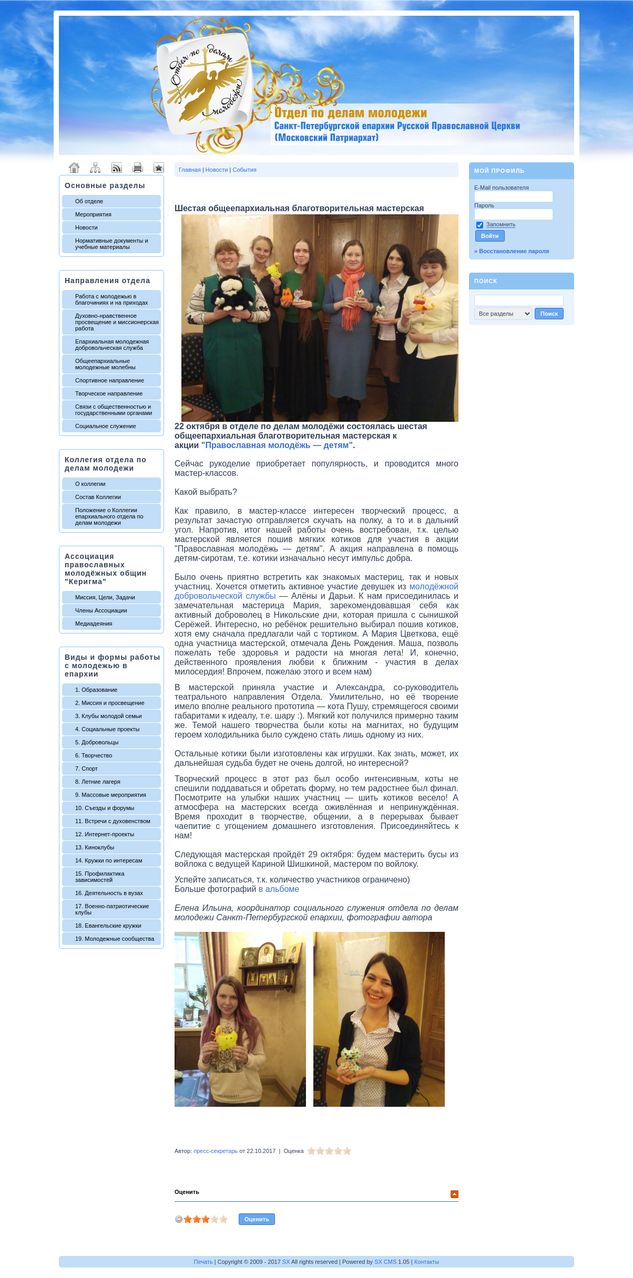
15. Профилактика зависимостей (100, 876)
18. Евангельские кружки (108, 925)
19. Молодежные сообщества (114, 939)
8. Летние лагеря (97, 781)
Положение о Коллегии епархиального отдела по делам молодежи (109, 516)
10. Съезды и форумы (104, 808)
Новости (86, 227)
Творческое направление (108, 393)
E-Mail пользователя (502, 187)
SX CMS (385, 1262)
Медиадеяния (94, 623)
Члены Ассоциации (101, 610)
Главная (190, 170)
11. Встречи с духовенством (112, 821)
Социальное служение (105, 426)
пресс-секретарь (215, 1151)
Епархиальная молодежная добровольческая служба (112, 344)
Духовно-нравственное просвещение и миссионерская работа (117, 322)
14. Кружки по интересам (108, 860)
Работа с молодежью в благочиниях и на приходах (111, 299)
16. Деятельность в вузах (109, 893)
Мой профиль (499, 171)
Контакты (427, 1262)
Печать (203, 1262)
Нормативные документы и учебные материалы (111, 243)
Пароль (485, 205)
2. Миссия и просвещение (110, 703)
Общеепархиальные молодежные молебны (105, 364)
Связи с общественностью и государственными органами (113, 409)
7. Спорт (86, 768)
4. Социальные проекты (107, 729)
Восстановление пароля (514, 251)
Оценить (187, 1192)
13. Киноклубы (94, 847)
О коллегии (90, 484)
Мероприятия (93, 214)
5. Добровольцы (96, 742)
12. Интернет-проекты (104, 834)
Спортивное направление (109, 380)
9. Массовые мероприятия (110, 795)
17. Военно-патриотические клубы (112, 909)
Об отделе (89, 201)
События (244, 170)
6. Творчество (93, 755)
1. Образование (96, 690)
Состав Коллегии (98, 497)
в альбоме (279, 889)
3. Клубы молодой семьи (108, 716)
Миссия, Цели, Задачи (105, 597)
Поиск (485, 281)
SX (286, 1262)
